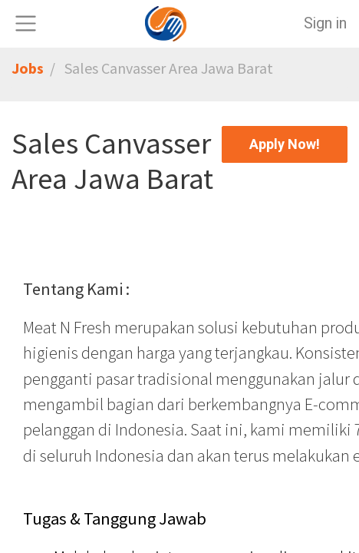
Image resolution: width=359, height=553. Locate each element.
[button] (284, 144)
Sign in (325, 23)
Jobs (28, 68)
